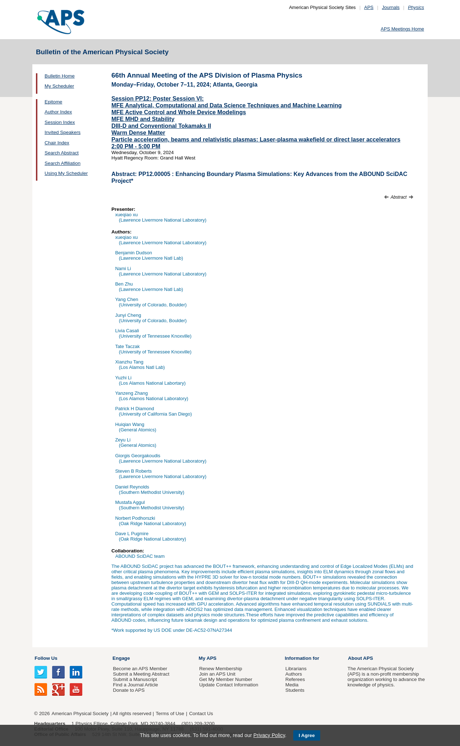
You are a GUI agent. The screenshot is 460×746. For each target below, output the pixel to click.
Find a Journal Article (135, 684)
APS (368, 7)
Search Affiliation (62, 163)
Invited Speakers (62, 132)
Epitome (53, 102)
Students (294, 690)
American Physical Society (80, 713)
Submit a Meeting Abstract (141, 674)
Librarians (296, 668)
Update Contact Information (228, 684)
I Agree (307, 735)
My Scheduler (59, 86)
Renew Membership (220, 668)
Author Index (58, 112)
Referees (295, 679)
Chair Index (57, 142)
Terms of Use (170, 713)
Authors (293, 674)
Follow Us (45, 658)
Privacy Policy (269, 735)
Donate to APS (128, 690)
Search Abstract (62, 153)
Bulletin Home (60, 76)
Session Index (60, 122)
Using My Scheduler (66, 173)
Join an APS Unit (217, 674)
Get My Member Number (225, 679)
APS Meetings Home (402, 29)
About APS (360, 658)
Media (292, 684)
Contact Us (201, 713)
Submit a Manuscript (135, 679)
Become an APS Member (140, 668)
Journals (391, 7)
